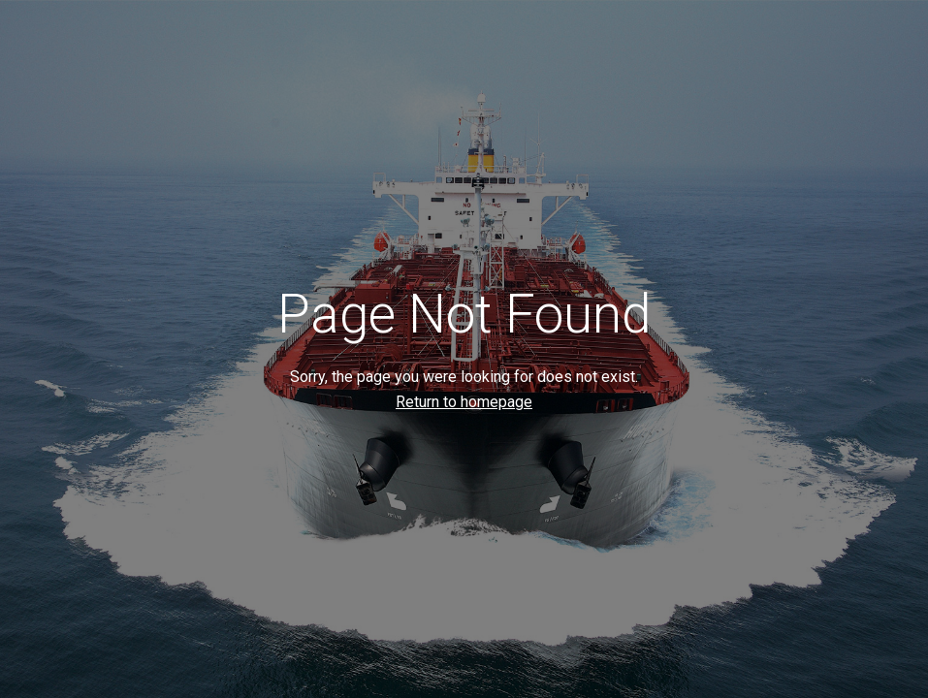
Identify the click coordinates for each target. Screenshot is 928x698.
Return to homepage (464, 402)
